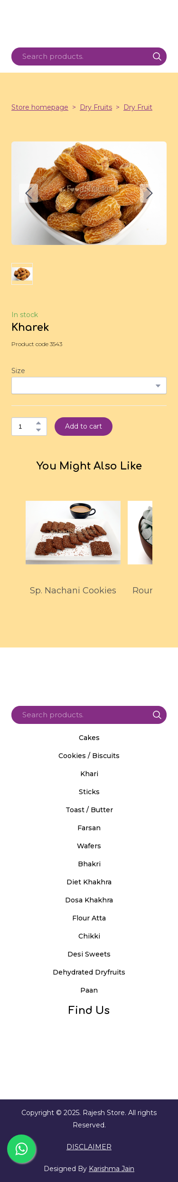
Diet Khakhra (89, 882)
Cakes (89, 737)
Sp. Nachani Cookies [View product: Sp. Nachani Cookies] (73, 590)
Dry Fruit (137, 107)
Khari (89, 773)
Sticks (89, 792)
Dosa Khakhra (89, 900)
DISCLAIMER (89, 1147)
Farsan (89, 828)
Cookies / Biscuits (89, 755)
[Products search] (89, 56)
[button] (157, 56)
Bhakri (89, 864)
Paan (89, 990)
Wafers (89, 846)
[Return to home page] (89, 673)
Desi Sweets (89, 954)
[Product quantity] (27, 427)
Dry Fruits (96, 107)
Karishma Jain (111, 1168)
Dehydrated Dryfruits (89, 972)
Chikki (89, 936)
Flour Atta (89, 918)
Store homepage (39, 107)
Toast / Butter (89, 810)
